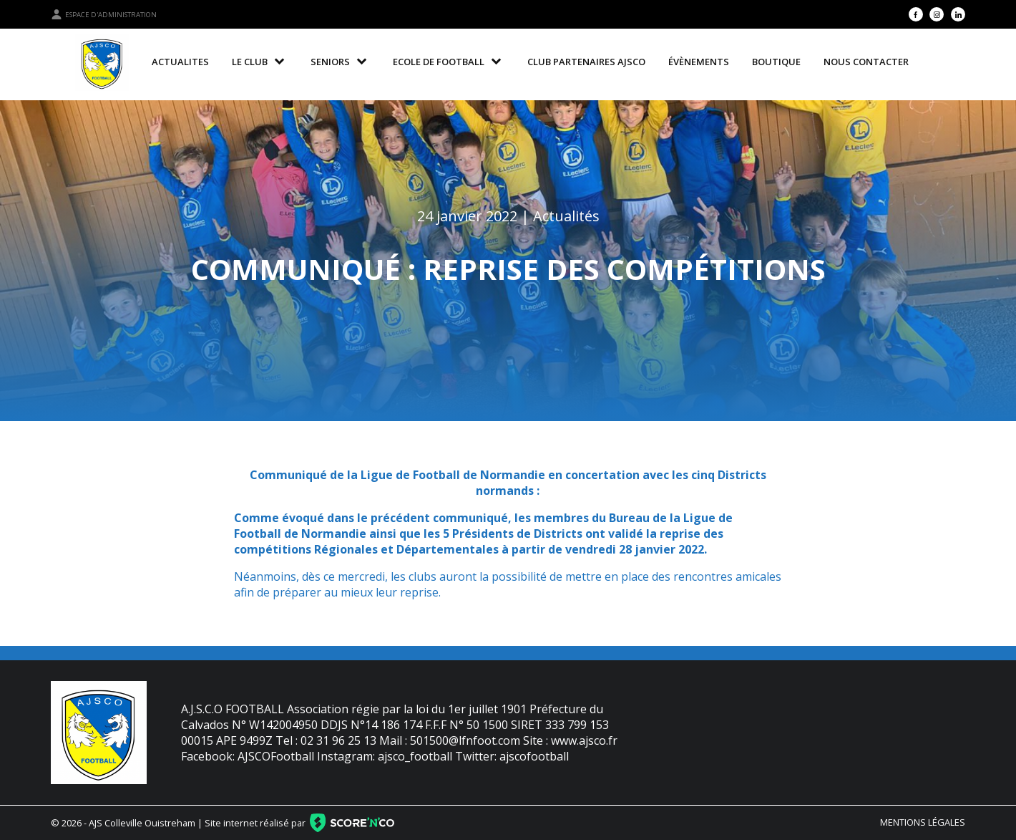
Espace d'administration (104, 14)
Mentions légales (922, 822)
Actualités (566, 216)
